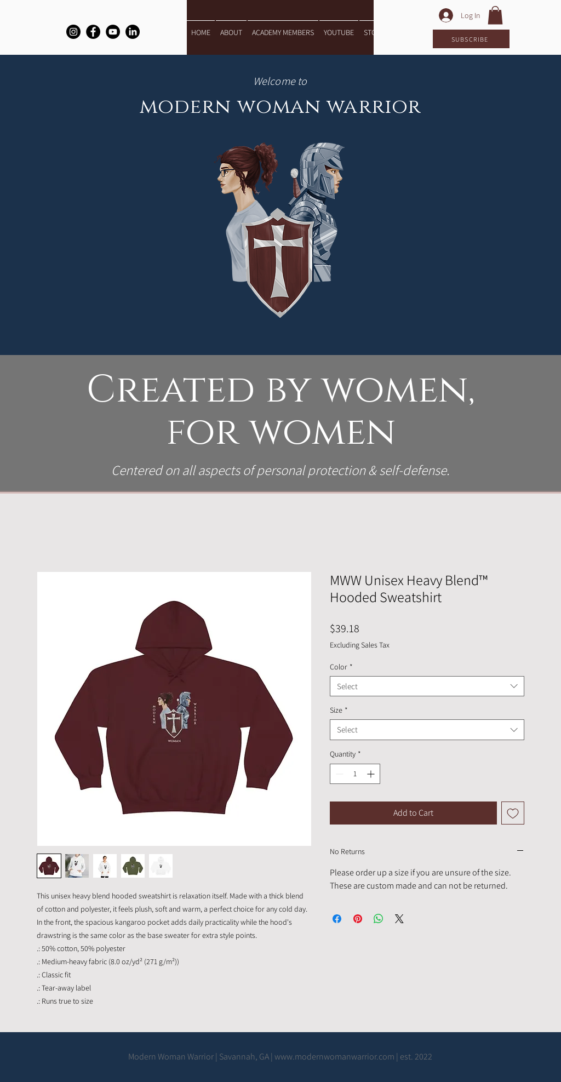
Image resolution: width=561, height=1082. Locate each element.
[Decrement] (338, 773)
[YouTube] (113, 32)
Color (341, 667)
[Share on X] (399, 918)
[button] (495, 15)
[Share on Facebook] (337, 918)
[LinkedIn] (132, 32)
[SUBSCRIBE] (471, 39)
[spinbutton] (355, 773)
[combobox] (427, 686)
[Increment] (372, 773)
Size (339, 710)
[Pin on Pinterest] (357, 918)
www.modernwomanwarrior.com (334, 1056)
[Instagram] (73, 32)
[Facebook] (93, 32)
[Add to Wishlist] (512, 813)
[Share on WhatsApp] (378, 918)
